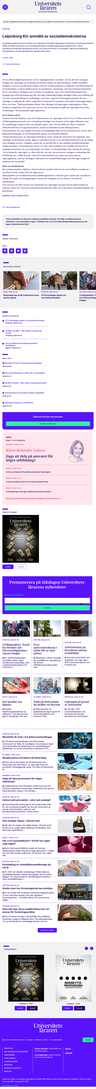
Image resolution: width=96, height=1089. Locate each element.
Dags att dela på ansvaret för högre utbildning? (29, 458)
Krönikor (10, 444)
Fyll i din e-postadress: (14, 595)
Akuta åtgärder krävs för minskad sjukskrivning (28, 482)
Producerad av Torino (10, 1085)
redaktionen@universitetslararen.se (44, 498)
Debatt (8, 348)
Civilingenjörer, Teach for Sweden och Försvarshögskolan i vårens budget (16, 649)
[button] (4, 250)
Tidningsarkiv (11, 1061)
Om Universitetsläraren (16, 1051)
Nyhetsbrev (10, 1058)
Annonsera (9, 1055)
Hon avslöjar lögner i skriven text (21, 820)
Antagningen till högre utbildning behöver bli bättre (29, 491)
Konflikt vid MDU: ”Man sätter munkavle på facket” (24, 332)
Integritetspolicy (13, 1068)
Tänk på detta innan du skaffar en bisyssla (46, 703)
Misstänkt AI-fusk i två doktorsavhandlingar (23, 363)
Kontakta (8, 1048)
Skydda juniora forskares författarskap (24, 757)
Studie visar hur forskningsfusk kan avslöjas (27, 888)
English (8, 1071)
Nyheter (6, 29)
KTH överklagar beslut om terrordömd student (53, 296)
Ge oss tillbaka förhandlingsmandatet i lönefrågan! (22, 344)
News (5, 292)
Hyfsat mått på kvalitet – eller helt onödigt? (26, 800)
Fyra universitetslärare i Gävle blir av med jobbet (25, 373)
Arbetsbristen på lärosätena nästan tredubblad (24, 393)
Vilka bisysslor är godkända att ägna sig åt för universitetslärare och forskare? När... (46, 712)
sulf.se (68, 1049)
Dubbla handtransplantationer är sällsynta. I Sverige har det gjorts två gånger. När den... (15, 712)
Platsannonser (56, 1040)
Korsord (8, 1065)
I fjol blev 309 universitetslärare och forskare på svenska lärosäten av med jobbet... (77, 712)
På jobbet (37, 697)
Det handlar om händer (12, 703)
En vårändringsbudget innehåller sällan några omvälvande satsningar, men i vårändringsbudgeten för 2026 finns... (16, 662)
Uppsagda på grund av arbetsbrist (19, 403)
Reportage (69, 697)
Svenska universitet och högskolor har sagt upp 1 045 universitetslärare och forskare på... (77, 661)
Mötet (5, 697)
